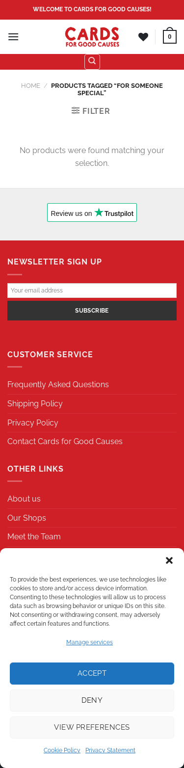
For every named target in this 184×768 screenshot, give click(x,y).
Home (30, 85)
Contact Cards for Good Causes (65, 441)
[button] (169, 560)
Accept (92, 673)
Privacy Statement (110, 750)
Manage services (89, 642)
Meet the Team (34, 536)
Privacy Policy (32, 422)
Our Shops (26, 518)
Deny (92, 700)
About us (24, 498)
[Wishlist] (143, 37)
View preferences (92, 727)
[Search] (92, 62)
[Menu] (13, 37)
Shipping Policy (35, 403)
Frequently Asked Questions (58, 384)
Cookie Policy (62, 750)
